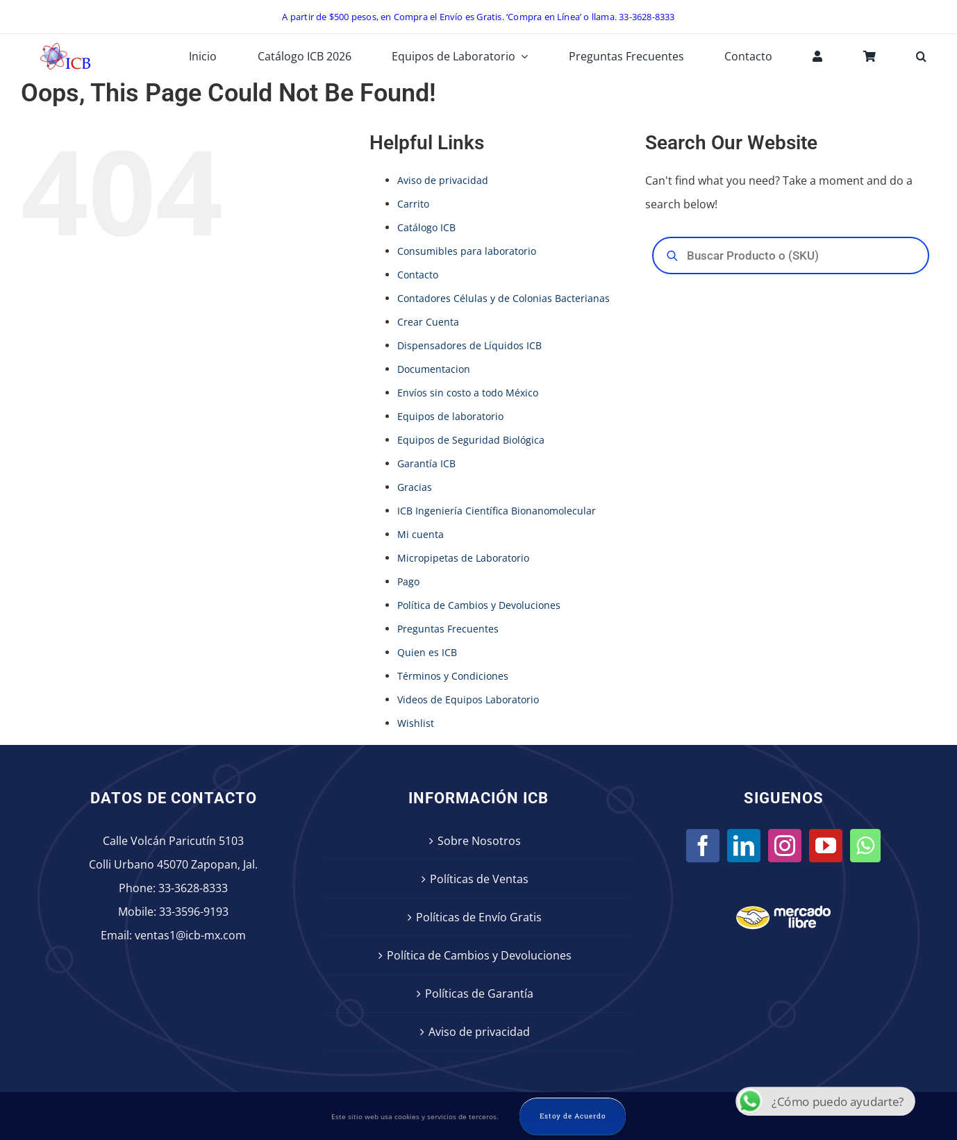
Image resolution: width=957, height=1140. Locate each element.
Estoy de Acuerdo (573, 1116)
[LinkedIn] (743, 845)
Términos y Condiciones (452, 675)
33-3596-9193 (193, 911)
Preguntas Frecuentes (448, 628)
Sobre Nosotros (479, 840)
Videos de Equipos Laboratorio (468, 699)
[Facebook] (702, 845)
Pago (408, 581)
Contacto (417, 274)
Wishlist (415, 723)
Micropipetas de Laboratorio (463, 557)
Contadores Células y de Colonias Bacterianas (503, 298)
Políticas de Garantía (479, 993)
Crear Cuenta (428, 321)
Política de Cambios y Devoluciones (478, 605)
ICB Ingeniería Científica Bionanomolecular (496, 510)
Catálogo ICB (426, 227)
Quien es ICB (427, 652)
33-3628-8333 (193, 888)
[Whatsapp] (865, 845)
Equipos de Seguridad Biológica (470, 439)
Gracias (414, 487)
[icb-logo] (65, 46)
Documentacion (433, 369)
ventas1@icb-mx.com (190, 935)
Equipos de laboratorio (450, 416)
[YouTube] (825, 845)
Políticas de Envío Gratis (479, 917)
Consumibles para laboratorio (466, 251)
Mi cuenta (420, 534)
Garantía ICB (426, 463)
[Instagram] (784, 845)
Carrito (413, 203)
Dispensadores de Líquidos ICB (469, 345)
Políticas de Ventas (479, 879)
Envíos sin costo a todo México (467, 392)
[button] (921, 56)
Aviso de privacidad (442, 180)
